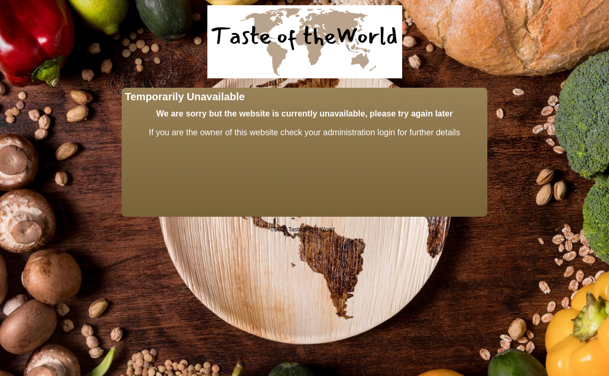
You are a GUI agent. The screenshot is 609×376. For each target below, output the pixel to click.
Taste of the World (311, 229)
